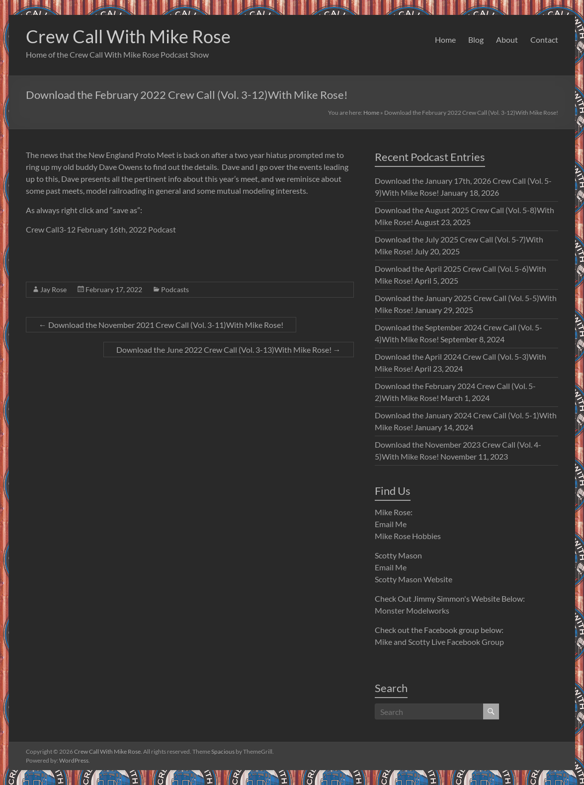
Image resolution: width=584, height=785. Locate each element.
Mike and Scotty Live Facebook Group (439, 641)
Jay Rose (53, 289)
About (507, 39)
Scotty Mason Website (413, 579)
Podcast (161, 229)
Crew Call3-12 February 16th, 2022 (86, 229)
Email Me (391, 524)
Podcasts (175, 289)
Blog (476, 39)
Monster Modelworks (412, 610)
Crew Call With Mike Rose (128, 36)
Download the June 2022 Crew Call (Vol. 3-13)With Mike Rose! (228, 349)
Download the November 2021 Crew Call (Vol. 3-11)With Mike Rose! (161, 324)
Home (445, 39)
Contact (544, 39)
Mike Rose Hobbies (408, 536)
